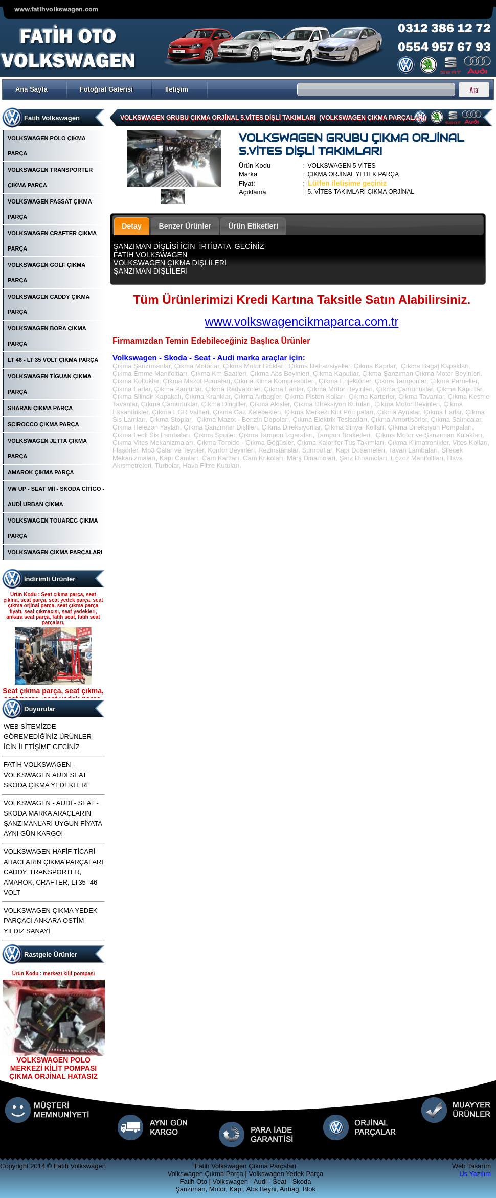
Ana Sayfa (31, 89)
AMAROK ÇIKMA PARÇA (41, 472)
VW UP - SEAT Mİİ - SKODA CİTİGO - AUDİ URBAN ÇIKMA (56, 496)
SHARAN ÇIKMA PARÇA (40, 408)
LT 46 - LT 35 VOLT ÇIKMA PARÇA (53, 360)
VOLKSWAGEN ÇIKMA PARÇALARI (55, 552)
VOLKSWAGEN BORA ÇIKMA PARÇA (47, 336)
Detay (132, 226)
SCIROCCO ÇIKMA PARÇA (43, 424)
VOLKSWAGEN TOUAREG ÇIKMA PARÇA (53, 528)
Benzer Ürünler (185, 226)
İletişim (176, 89)
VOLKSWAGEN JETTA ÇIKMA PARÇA (47, 448)
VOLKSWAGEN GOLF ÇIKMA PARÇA (46, 272)
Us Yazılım (475, 1174)
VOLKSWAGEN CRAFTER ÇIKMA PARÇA (52, 241)
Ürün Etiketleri (253, 226)
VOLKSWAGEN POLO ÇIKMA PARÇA (46, 145)
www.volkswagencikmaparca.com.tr (302, 321)
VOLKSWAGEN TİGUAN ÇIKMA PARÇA (49, 384)
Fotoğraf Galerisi (106, 89)
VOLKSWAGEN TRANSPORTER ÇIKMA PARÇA (50, 177)
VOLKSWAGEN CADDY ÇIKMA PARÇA (48, 304)
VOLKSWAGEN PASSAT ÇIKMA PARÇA (50, 209)
